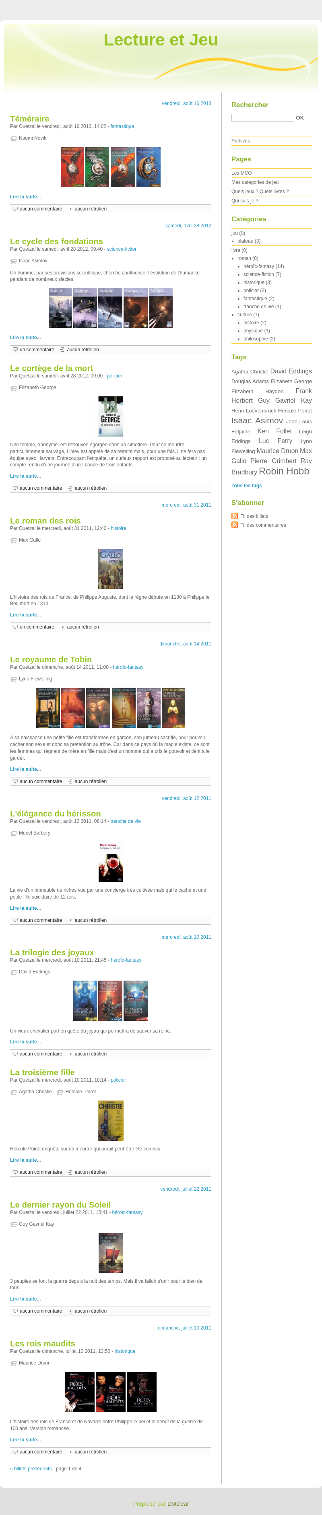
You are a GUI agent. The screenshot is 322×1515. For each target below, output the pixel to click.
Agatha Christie (35, 1092)
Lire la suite (23, 197)
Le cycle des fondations (56, 241)
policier (114, 376)
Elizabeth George (37, 387)
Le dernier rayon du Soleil (60, 1204)
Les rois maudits (42, 1343)
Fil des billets (254, 516)
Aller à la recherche (298, 5)
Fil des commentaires (263, 525)
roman (244, 258)
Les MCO (241, 173)
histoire (118, 528)
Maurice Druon (35, 1363)
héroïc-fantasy (128, 667)
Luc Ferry (276, 440)
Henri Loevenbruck (253, 411)
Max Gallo (30, 540)
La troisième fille (42, 1072)
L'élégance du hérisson (55, 813)
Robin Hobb (284, 471)
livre (235, 250)
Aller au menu (259, 5)
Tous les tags (246, 486)
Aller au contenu (223, 5)
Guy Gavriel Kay (36, 1224)
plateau (245, 241)
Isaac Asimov (33, 261)
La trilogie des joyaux (52, 952)
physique (253, 331)
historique (125, 1351)
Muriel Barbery (34, 833)
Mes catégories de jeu (255, 182)
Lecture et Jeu (161, 39)
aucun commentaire (41, 209)
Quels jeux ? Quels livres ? (260, 191)
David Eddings (34, 972)
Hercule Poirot (80, 1092)
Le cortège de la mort (51, 368)
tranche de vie (126, 821)
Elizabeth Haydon (257, 391)
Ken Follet (275, 431)
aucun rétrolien (91, 209)
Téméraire (29, 118)
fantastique (122, 126)
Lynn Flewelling (35, 679)
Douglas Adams (250, 381)
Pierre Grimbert (273, 461)
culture (244, 314)
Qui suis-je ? (244, 201)
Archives (240, 141)
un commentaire (37, 349)
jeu (234, 233)
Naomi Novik (32, 138)
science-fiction (122, 249)
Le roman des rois (45, 520)
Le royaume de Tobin (51, 659)
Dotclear (178, 1504)
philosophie (256, 339)
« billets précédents (31, 1469)
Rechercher (249, 105)
